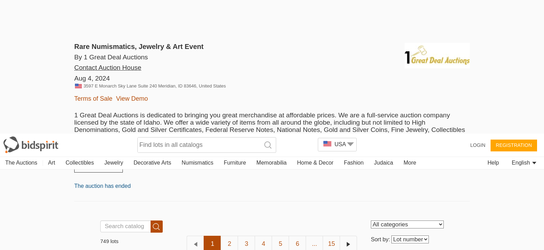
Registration (514, 11)
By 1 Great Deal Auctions (111, 57)
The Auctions (21, 29)
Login (477, 11)
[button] (17, 233)
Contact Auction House (107, 77)
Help (493, 29)
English (524, 29)
